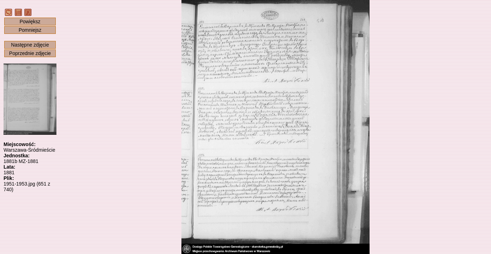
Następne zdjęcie (30, 45)
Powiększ (29, 21)
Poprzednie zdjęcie (30, 53)
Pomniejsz (30, 30)
